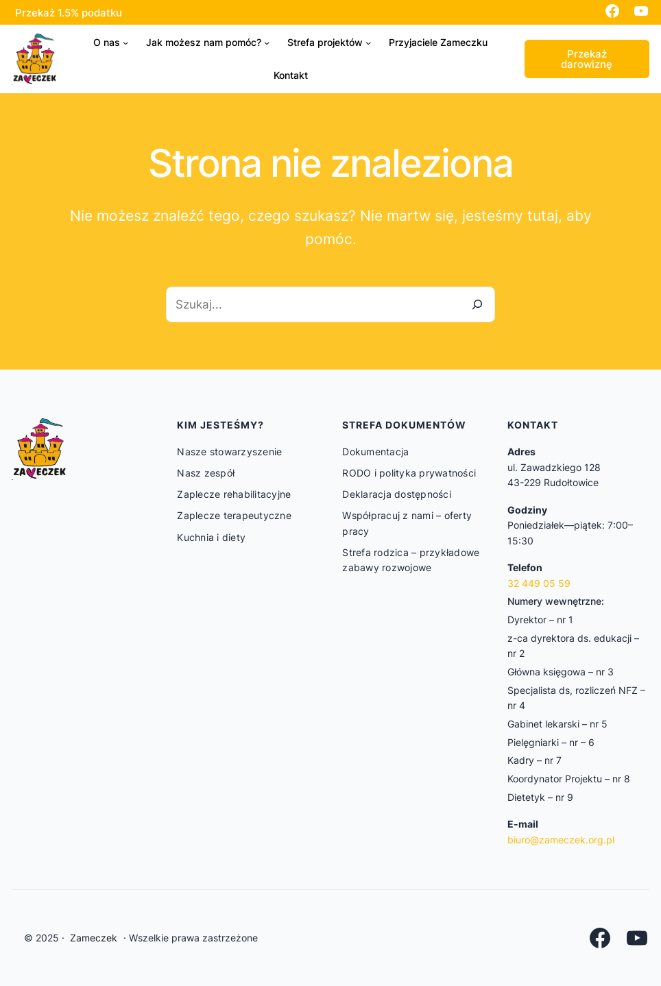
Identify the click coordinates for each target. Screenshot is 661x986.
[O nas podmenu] (125, 42)
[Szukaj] (478, 304)
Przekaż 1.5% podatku (68, 12)
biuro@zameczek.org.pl (560, 839)
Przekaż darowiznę (586, 59)
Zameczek (93, 937)
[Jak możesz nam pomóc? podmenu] (266, 42)
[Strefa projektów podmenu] (368, 42)
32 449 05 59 (538, 583)
